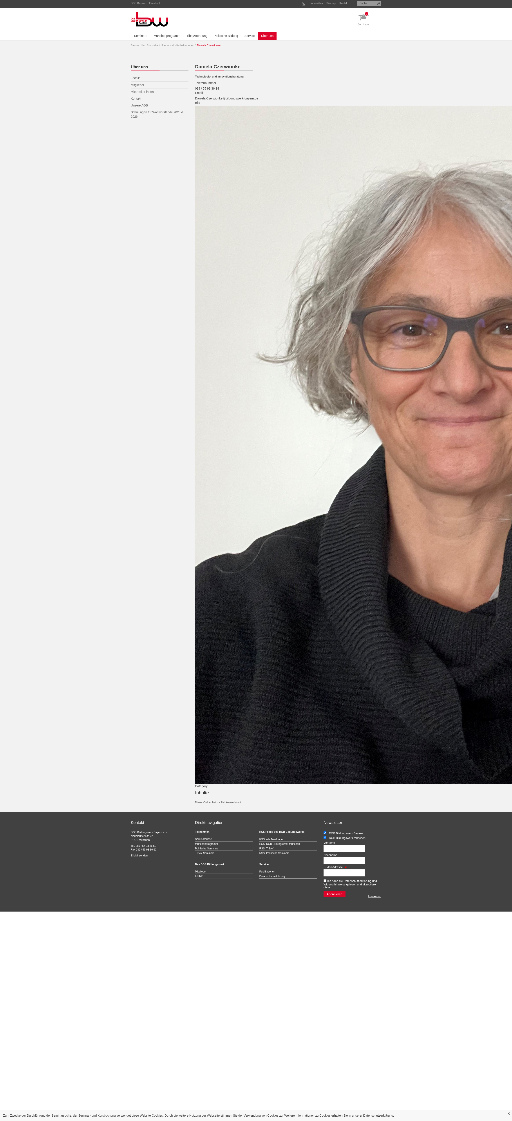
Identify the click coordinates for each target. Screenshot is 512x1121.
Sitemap (331, 3)
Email (199, 93)
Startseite (152, 45)
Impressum (374, 896)
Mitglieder (200, 871)
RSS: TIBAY (266, 848)
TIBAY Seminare (204, 853)
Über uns (267, 36)
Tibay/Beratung (197, 36)
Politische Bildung (226, 36)
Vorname (329, 842)
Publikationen (267, 871)
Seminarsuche (203, 839)
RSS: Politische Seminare (274, 853)
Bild (197, 103)
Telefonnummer (205, 83)
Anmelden (317, 3)
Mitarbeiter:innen (184, 45)
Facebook (155, 3)
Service (249, 36)
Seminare (140, 36)
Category (201, 786)
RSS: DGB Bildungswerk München (279, 843)
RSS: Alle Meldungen (271, 839)
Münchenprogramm (167, 36)
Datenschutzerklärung (378, 1115)
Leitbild (199, 876)
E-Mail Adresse (335, 867)
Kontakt (343, 3)
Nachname (330, 855)
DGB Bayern (138, 3)
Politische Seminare (206, 848)
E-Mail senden (139, 855)
